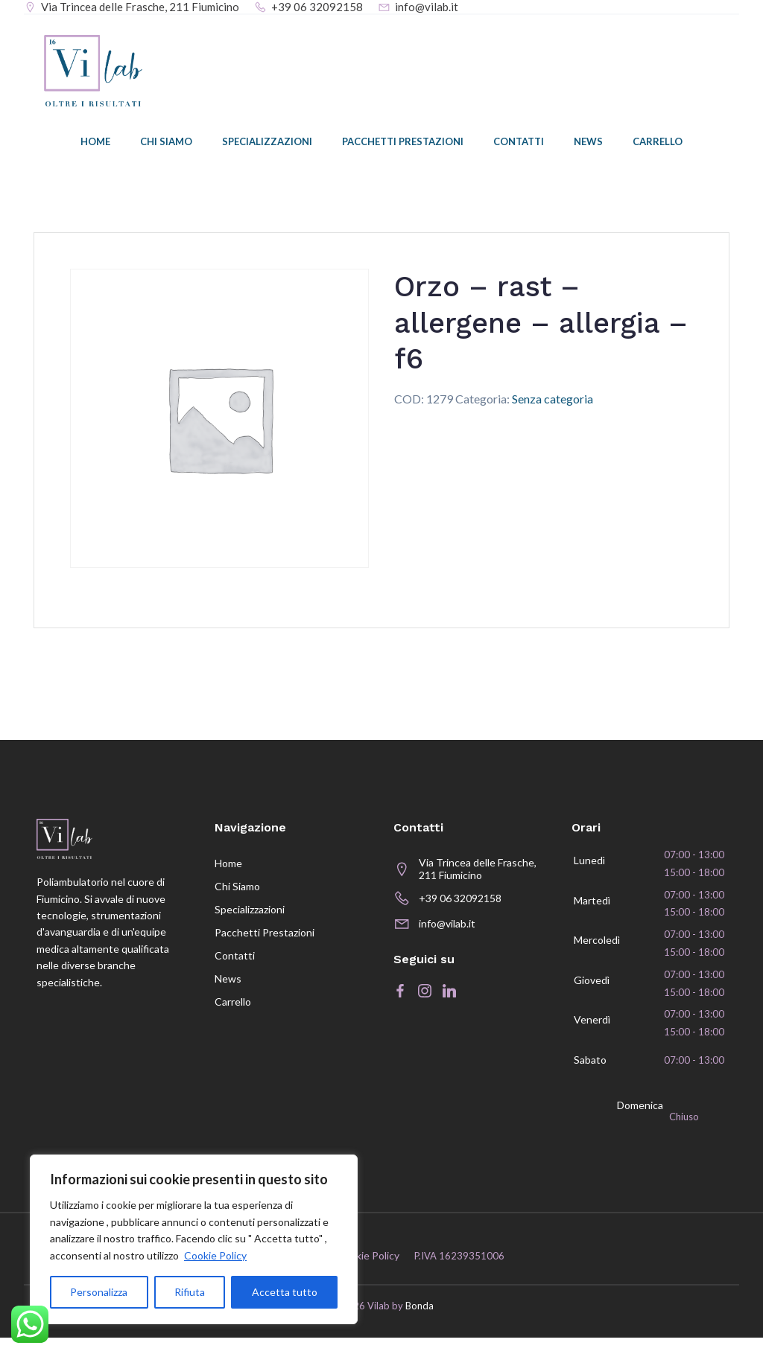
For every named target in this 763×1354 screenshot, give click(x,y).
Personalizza (98, 1292)
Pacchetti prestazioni (402, 145)
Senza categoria (552, 401)
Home (95, 145)
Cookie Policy (215, 1255)
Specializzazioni (267, 145)
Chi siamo (166, 145)
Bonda (419, 1323)
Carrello (658, 145)
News (588, 145)
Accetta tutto (284, 1292)
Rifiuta (189, 1292)
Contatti (518, 145)
